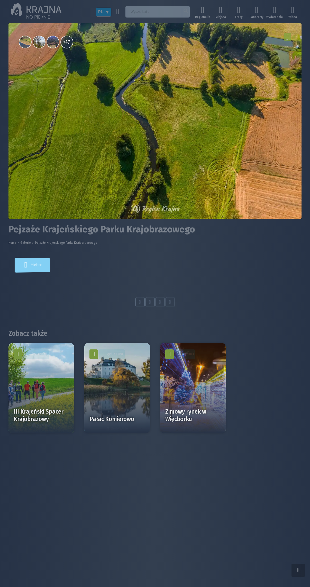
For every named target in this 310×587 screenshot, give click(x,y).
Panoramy (256, 12)
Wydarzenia (274, 12)
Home (12, 243)
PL (100, 11)
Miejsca (220, 12)
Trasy (238, 12)
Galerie (25, 243)
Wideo (292, 12)
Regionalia (202, 12)
